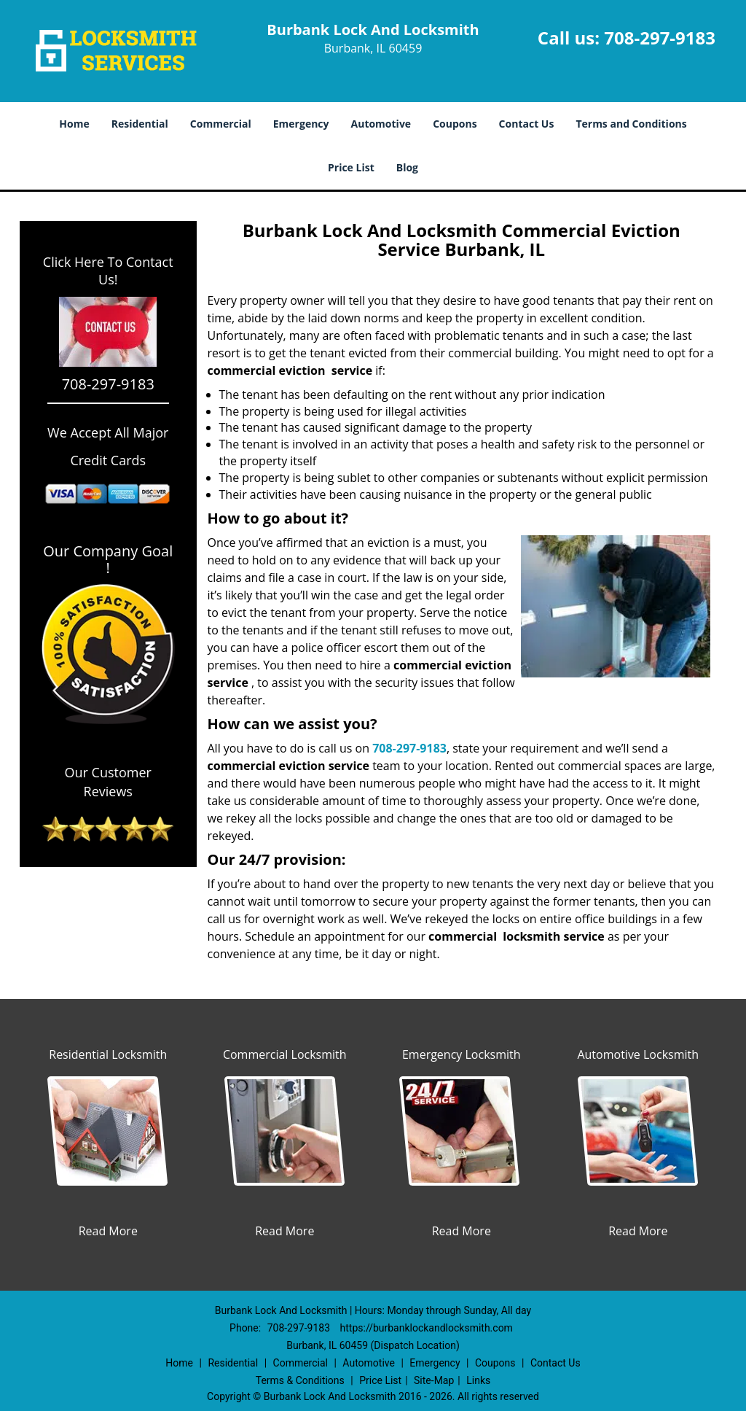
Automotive (381, 124)
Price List (351, 167)
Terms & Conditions (300, 1380)
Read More (108, 1231)
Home (74, 124)
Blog (407, 167)
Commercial (220, 124)
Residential (139, 124)
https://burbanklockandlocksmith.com (426, 1328)
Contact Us (526, 124)
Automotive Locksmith (638, 1054)
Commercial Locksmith (285, 1054)
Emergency (301, 124)
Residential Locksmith (108, 1054)
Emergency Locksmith (461, 1054)
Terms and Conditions (631, 124)
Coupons (454, 124)
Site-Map (434, 1380)
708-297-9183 (659, 38)
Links (478, 1380)
